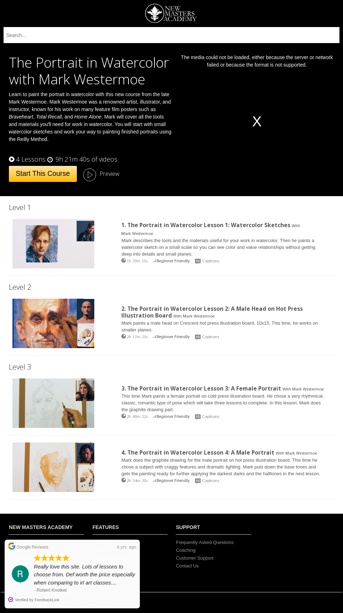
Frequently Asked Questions (205, 542)
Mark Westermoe (137, 234)
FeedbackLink (47, 600)
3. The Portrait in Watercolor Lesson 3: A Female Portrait (201, 388)
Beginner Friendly (173, 261)
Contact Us (187, 566)
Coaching (185, 550)
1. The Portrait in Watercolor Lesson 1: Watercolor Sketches (205, 225)
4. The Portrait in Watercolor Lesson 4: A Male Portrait (197, 452)
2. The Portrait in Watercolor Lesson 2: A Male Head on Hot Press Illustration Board (212, 312)
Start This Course (43, 173)
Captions (210, 261)
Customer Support (194, 558)
